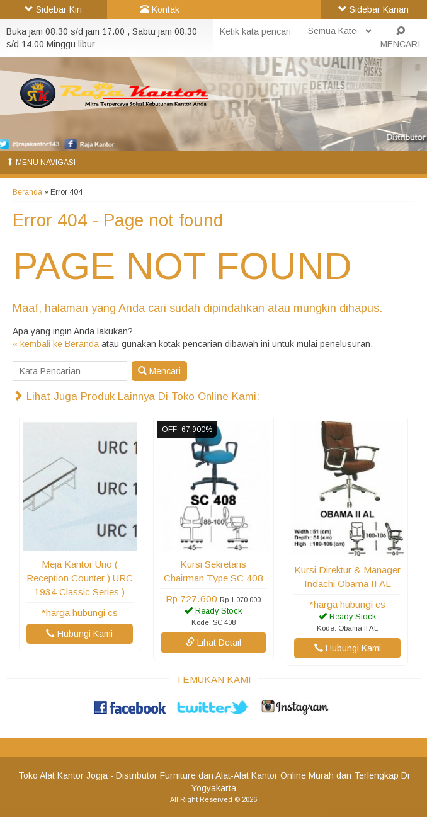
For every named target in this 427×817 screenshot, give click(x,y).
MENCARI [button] (400, 37)
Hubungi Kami (79, 634)
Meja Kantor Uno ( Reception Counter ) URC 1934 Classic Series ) (79, 578)
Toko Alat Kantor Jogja (63, 775)
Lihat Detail (213, 642)
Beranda (27, 192)
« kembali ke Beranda (56, 344)
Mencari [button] (159, 371)
